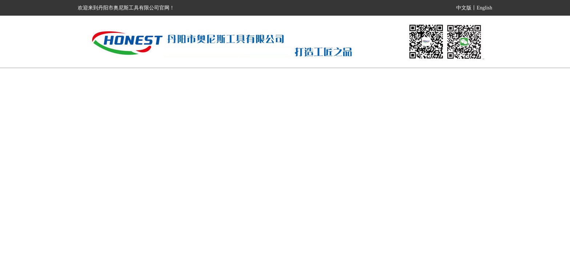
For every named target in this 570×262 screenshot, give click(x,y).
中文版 (463, 8)
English (484, 8)
